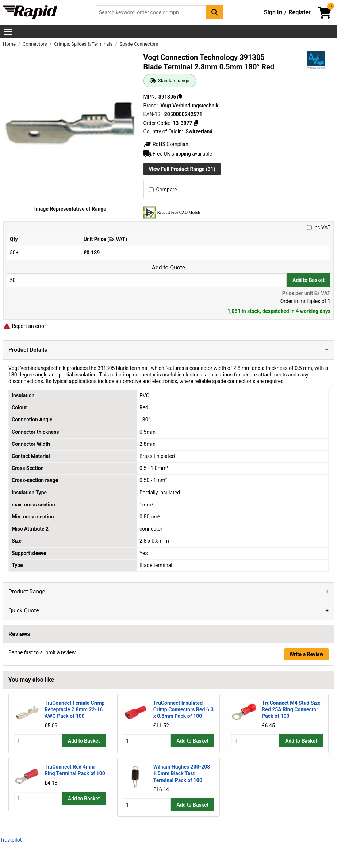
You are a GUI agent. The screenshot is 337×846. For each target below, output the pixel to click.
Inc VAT (318, 227)
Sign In (273, 12)
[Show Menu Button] (8, 32)
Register (299, 12)
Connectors (35, 44)
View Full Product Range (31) (182, 169)
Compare (163, 189)
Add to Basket (308, 280)
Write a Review (306, 654)
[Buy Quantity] (147, 280)
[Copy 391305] (179, 96)
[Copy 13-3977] (196, 123)
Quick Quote (23, 610)
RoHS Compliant (166, 144)
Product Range (26, 591)
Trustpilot (11, 839)
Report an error (24, 326)
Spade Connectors (138, 44)
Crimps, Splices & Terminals (84, 44)
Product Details (27, 350)
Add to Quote (168, 268)
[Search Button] (214, 12)
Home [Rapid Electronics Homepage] (10, 44)
